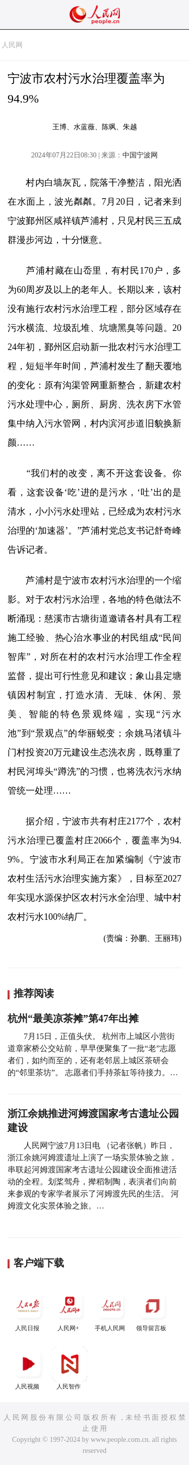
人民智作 (69, 1368)
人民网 (12, 45)
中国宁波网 (140, 155)
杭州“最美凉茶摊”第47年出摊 (73, 1018)
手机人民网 (111, 1310)
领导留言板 (152, 1310)
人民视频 (28, 1368)
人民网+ (69, 1310)
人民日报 (28, 1310)
